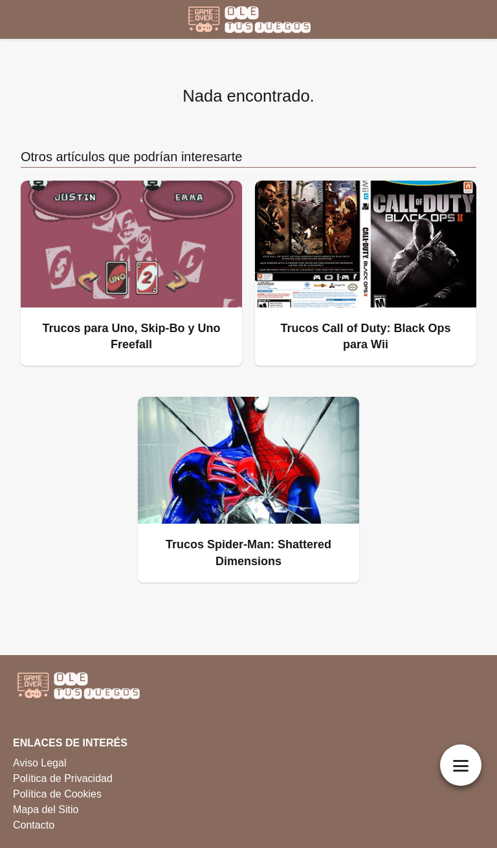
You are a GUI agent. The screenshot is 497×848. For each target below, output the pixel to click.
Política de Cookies (57, 793)
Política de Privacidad (63, 778)
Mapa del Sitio (45, 809)
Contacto (33, 825)
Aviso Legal (39, 762)
